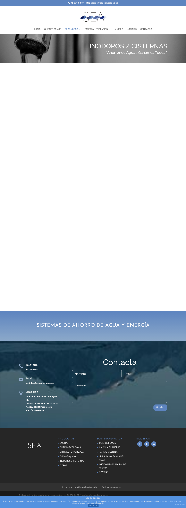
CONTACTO (146, 29)
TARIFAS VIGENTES (108, 452)
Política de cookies (111, 487)
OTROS (63, 465)
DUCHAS (64, 443)
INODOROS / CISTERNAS (72, 461)
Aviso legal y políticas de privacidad (80, 487)
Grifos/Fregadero (68, 456)
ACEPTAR (93, 506)
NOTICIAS (132, 29)
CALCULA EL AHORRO (109, 447)
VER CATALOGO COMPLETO (93, 296)
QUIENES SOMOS (52, 29)
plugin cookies (180, 504)
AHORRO (119, 29)
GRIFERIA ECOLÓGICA (70, 447)
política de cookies (175, 501)
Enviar (160, 407)
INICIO (37, 29)
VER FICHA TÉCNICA (115, 153)
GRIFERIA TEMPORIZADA (72, 452)
